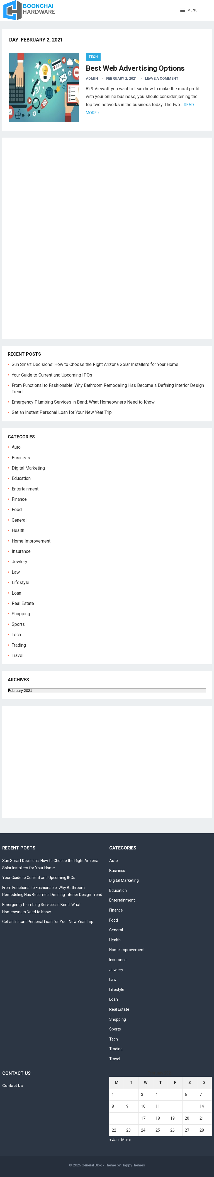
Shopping (21, 613)
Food (17, 509)
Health (18, 530)
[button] (189, 10)
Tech (93, 57)
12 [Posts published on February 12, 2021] (172, 1106)
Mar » (126, 1139)
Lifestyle (20, 582)
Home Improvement (31, 541)
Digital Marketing (28, 468)
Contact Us (12, 1085)
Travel (17, 655)
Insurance (21, 551)
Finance (19, 499)
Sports (18, 624)
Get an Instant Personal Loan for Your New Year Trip (62, 412)
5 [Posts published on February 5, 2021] (171, 1094)
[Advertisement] (47, 242)
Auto (16, 447)
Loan (16, 593)
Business (21, 457)
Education (21, 478)
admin (92, 78)
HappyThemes (133, 1165)
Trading (19, 645)
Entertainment (25, 489)
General (19, 520)
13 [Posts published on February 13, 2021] (187, 1106)
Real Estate (23, 603)
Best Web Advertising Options (135, 68)
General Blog (92, 1165)
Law (16, 572)
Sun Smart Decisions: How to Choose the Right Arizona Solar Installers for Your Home (95, 364)
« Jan (114, 1139)
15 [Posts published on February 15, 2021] (114, 1118)
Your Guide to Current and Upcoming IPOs (52, 375)
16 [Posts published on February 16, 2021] (128, 1118)
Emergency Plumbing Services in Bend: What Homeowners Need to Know (83, 402)
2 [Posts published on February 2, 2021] (127, 1094)
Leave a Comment (161, 78)
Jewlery (19, 561)
